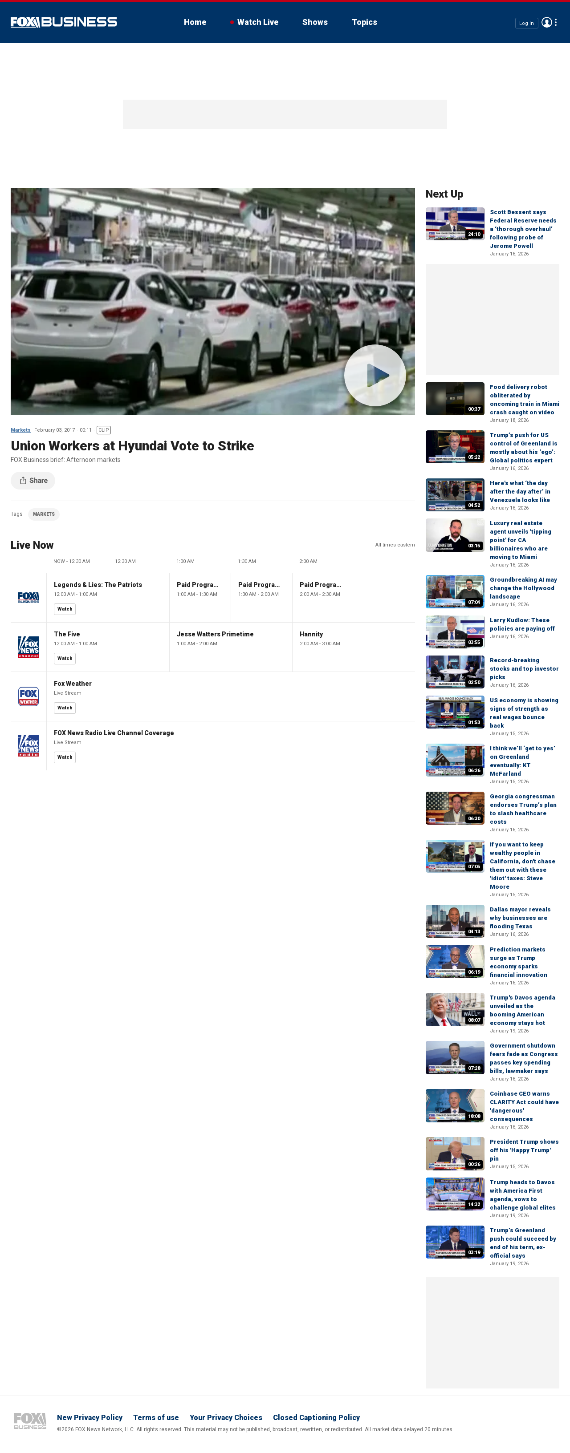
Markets (21, 430)
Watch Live (257, 22)
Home (195, 22)
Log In (526, 23)
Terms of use (156, 1417)
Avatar (547, 22)
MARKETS (44, 514)
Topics (364, 22)
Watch (65, 609)
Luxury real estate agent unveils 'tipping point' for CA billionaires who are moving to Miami (520, 540)
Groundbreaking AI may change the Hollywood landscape (523, 588)
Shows (315, 22)
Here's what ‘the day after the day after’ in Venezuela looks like (520, 491)
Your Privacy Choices (226, 1417)
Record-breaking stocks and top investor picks (524, 668)
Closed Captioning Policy (316, 1417)
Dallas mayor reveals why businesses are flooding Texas (520, 918)
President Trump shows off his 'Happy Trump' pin (524, 1150)
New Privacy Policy (89, 1417)
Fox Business (64, 22)
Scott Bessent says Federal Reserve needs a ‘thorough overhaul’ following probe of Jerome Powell (523, 229)
